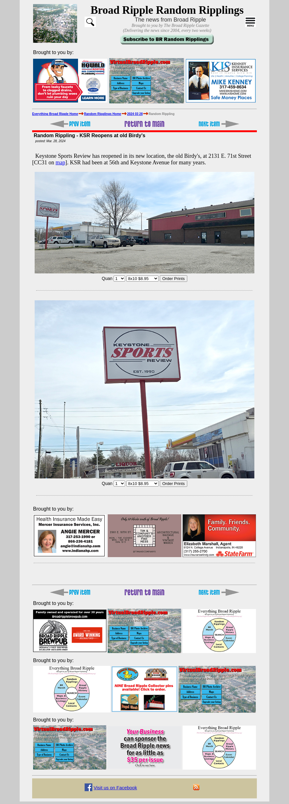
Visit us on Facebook (115, 787)
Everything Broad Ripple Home (55, 114)
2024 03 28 (135, 114)
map (60, 162)
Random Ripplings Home (102, 114)
